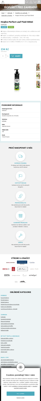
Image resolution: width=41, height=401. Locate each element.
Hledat (27, 2)
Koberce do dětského (6, 306)
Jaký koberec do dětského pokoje (9, 362)
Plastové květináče (5, 321)
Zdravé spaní (4, 351)
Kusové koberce (5, 297)
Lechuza (4, 121)
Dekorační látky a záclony (7, 338)
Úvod (2, 13)
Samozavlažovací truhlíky (7, 326)
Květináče (3, 317)
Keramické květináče (6, 319)
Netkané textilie (5, 330)
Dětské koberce (5, 302)
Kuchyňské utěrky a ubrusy (7, 349)
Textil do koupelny (5, 347)
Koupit (17, 56)
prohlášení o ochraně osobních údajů (21, 386)
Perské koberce (5, 300)
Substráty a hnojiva (6, 15)
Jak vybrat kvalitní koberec (7, 359)
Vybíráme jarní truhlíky (6, 366)
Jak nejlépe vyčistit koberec (7, 364)
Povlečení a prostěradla (6, 340)
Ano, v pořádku (20, 393)
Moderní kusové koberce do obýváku (10, 304)
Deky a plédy (4, 343)
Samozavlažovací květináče (7, 323)
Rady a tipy (5, 357)
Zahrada (9, 13)
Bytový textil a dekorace (10, 336)
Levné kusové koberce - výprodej (9, 309)
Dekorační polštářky (6, 345)
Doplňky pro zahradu (21, 13)
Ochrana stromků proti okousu (8, 328)
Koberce (4, 295)
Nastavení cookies (20, 397)
